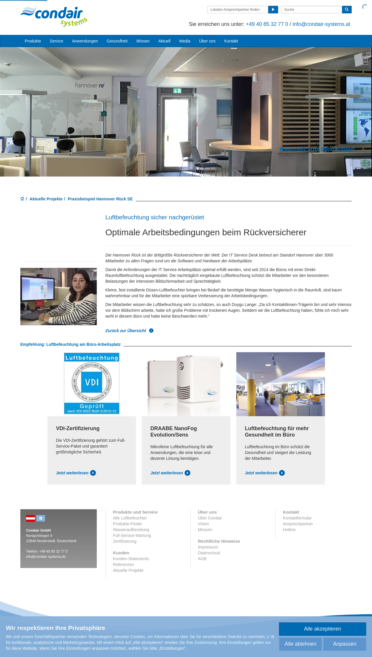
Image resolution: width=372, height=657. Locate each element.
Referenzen (123, 564)
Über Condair (210, 518)
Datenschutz (209, 553)
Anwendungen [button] (85, 41)
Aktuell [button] (164, 41)
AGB (202, 558)
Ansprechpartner (298, 523)
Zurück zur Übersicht (129, 330)
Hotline (289, 529)
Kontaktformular (297, 518)
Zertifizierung (125, 541)
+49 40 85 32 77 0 (267, 24)
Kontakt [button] (231, 41)
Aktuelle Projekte (46, 199)
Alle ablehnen (300, 644)
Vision (203, 523)
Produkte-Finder (127, 523)
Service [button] (56, 41)
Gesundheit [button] (117, 41)
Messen (205, 529)
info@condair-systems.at (321, 24)
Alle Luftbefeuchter (130, 518)
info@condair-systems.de (46, 557)
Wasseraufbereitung (131, 529)
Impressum (208, 547)
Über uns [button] (207, 41)
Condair (53, 16)
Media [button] (184, 41)
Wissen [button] (143, 41)
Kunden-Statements (131, 558)
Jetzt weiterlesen (76, 473)
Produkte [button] (33, 41)
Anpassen (344, 644)
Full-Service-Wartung (132, 535)
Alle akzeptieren (322, 629)
